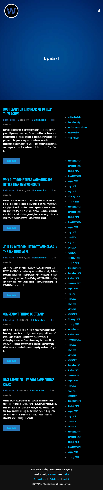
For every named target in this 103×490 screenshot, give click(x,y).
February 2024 (74, 258)
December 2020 (74, 401)
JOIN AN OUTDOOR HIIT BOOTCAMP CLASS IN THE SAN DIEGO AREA (30, 249)
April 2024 (72, 247)
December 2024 (74, 206)
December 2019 (74, 431)
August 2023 (73, 288)
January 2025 (73, 201)
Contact (66, 479)
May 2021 (72, 390)
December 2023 (74, 268)
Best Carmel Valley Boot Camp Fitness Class (28, 382)
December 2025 (74, 160)
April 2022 (72, 355)
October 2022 (73, 334)
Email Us (66, 474)
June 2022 (72, 344)
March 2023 (73, 314)
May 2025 (72, 191)
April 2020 (72, 426)
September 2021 (74, 375)
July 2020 (72, 416)
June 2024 (72, 237)
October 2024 (73, 217)
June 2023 (72, 298)
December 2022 (74, 329)
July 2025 (72, 186)
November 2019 (74, 437)
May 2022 (72, 350)
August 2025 (73, 181)
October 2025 (73, 171)
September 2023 (74, 283)
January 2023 (73, 324)
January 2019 (73, 457)
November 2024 (74, 212)
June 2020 (72, 421)
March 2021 (72, 396)
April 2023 (72, 309)
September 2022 (74, 339)
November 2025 (74, 166)
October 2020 (73, 406)
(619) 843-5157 (53, 474)
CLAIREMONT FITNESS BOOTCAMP (23, 314)
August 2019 (73, 452)
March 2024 (73, 252)
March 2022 (73, 360)
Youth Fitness (73, 137)
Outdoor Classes (40, 479)
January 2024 (73, 263)
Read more (11, 161)
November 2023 (74, 273)
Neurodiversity (74, 122)
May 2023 (72, 304)
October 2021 (73, 370)
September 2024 (74, 222)
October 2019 (73, 442)
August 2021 (73, 380)
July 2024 (72, 232)
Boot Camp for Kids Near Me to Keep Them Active (27, 111)
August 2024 (73, 227)
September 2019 (74, 447)
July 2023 (72, 293)
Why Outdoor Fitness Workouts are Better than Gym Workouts (27, 182)
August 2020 (73, 411)
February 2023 (74, 319)
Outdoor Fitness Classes (77, 127)
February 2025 (74, 196)
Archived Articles (40, 120)
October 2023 (73, 278)
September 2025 (74, 176)
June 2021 (72, 385)
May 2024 (72, 242)
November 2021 (74, 365)
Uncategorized (73, 132)
